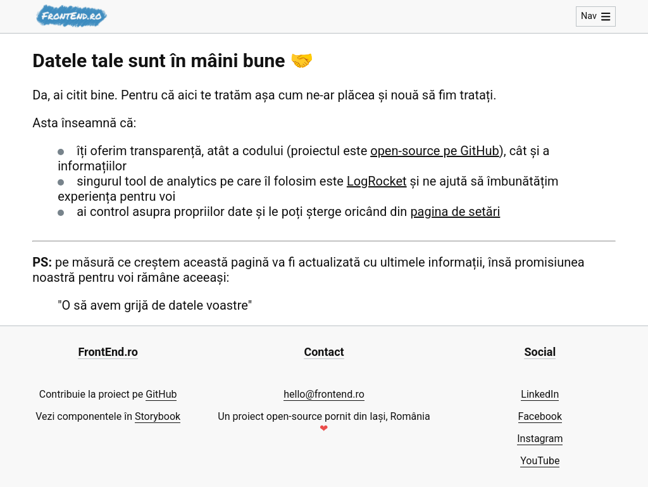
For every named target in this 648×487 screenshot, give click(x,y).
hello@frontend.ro (324, 394)
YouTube (539, 461)
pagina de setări (455, 211)
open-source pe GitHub (434, 150)
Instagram (540, 439)
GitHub (161, 394)
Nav (596, 16)
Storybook (157, 416)
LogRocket (377, 181)
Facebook (540, 416)
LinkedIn (540, 394)
